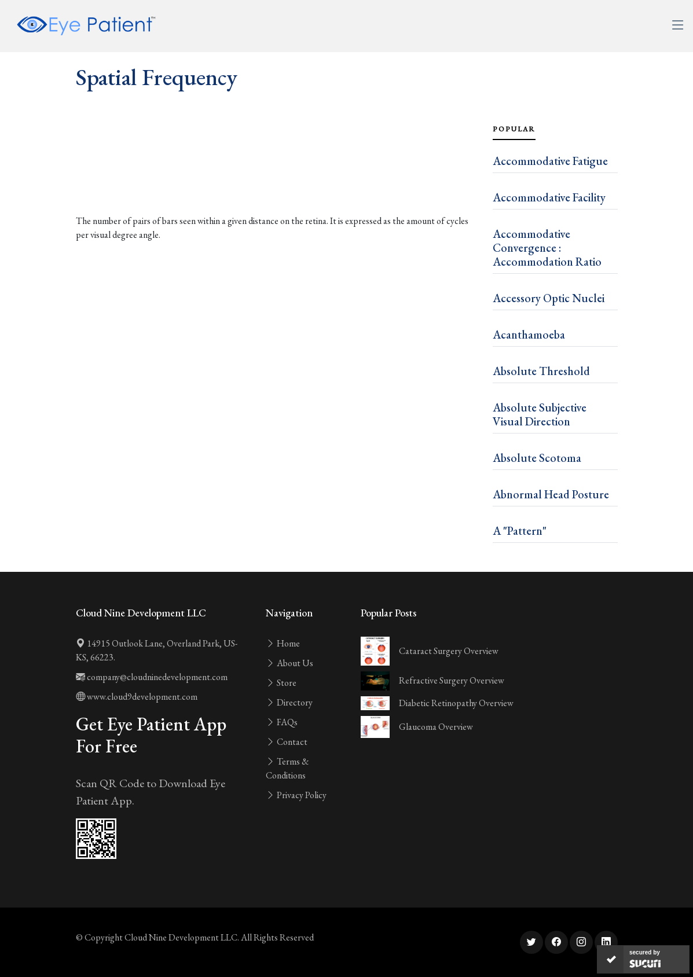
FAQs (282, 722)
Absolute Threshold (541, 371)
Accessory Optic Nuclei (548, 298)
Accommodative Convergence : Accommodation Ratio (547, 247)
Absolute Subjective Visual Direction (539, 414)
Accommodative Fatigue (550, 160)
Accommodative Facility (549, 197)
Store (281, 683)
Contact (286, 742)
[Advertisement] (277, 178)
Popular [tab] (514, 129)
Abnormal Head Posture (551, 494)
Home (283, 643)
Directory (289, 702)
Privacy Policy (296, 795)
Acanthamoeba (529, 334)
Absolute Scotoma (537, 457)
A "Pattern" (520, 530)
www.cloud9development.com (136, 696)
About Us (289, 663)
